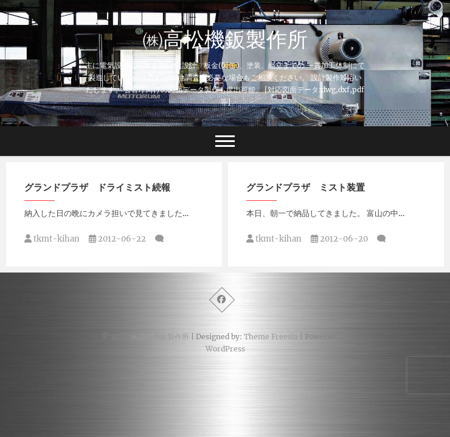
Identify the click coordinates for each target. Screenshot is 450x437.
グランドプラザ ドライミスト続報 (97, 187)
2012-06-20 (339, 239)
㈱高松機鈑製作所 (225, 39)
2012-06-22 (117, 239)
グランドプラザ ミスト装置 (305, 187)
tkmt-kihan (52, 239)
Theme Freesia (271, 336)
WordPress (225, 348)
